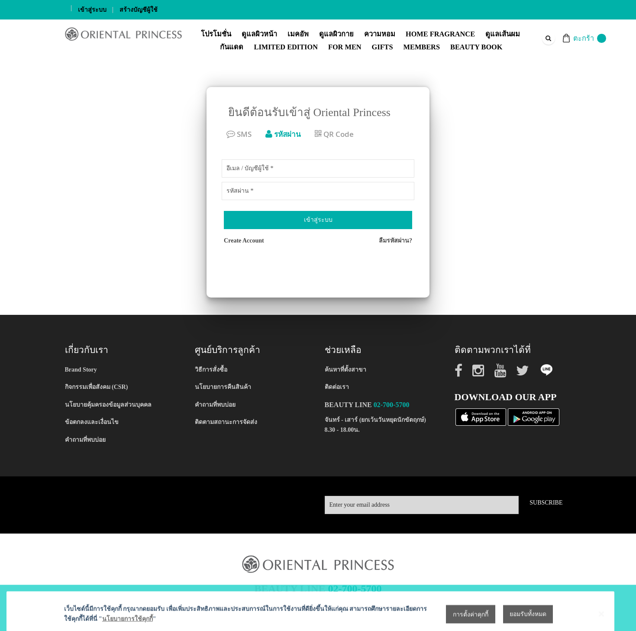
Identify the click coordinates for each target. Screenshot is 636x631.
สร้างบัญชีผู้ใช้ (138, 9)
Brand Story (81, 369)
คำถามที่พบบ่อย (85, 440)
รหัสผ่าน (283, 134)
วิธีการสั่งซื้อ (211, 369)
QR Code (334, 134)
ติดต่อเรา (337, 387)
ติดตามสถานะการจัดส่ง (226, 422)
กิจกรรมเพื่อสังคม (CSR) (96, 387)
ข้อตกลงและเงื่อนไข (92, 422)
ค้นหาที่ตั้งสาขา (345, 369)
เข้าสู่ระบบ (92, 9)
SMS (239, 134)
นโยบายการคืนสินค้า (223, 387)
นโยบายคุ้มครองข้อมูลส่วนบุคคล (108, 404)
